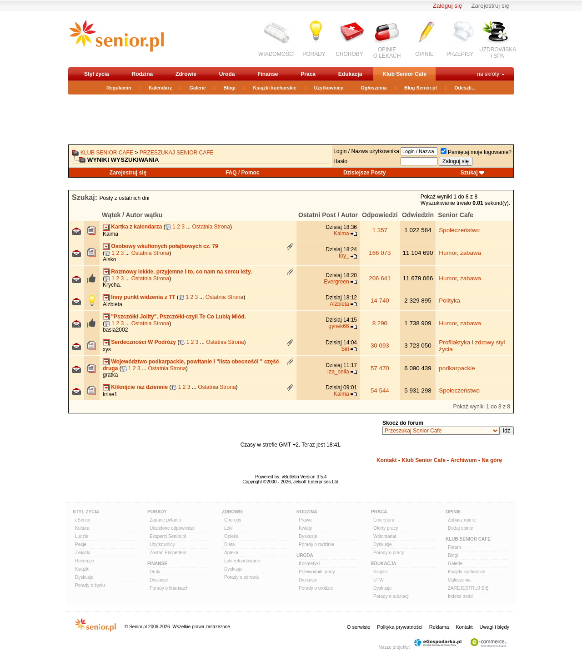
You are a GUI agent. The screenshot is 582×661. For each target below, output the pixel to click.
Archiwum (464, 460)
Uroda (227, 74)
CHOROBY (349, 54)
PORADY (314, 54)
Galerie (198, 87)
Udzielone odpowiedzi (172, 528)
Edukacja (350, 74)
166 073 (380, 252)
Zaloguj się (447, 5)
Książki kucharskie (274, 87)
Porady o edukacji (391, 596)
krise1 (110, 394)
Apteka (231, 552)
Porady (157, 511)
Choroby (232, 519)
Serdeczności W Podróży (143, 342)
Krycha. (112, 285)
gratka (110, 375)
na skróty (488, 74)
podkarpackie (457, 368)
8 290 (379, 323)
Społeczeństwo (459, 230)
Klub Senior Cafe (404, 74)
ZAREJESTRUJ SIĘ (468, 588)
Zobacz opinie (462, 519)
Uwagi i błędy (494, 627)
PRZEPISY (460, 54)
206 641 (380, 278)
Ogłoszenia (374, 87)
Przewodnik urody (317, 571)
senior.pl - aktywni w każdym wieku (116, 39)
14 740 (380, 300)
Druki (155, 571)
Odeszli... (465, 87)
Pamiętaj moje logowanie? (476, 152)
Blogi (229, 87)
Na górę (492, 460)
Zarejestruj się (490, 5)
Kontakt (386, 460)
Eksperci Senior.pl (168, 536)
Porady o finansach (169, 588)
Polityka (449, 300)
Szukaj (469, 172)
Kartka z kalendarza (136, 227)
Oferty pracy (385, 528)
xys (107, 349)
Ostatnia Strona (211, 227)
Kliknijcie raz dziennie (139, 387)
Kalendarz (160, 87)
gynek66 (338, 326)
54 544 (380, 390)
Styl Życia (86, 511)
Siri (345, 349)
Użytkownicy (328, 87)
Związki (82, 552)
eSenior (82, 519)
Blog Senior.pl (420, 87)
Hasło (340, 161)
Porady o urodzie (316, 588)
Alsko (109, 259)
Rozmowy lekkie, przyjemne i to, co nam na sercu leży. (181, 271)
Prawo (305, 519)
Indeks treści (460, 596)
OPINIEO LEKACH (387, 52)
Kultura (82, 528)
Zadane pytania (165, 519)
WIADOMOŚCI (276, 54)
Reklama (439, 627)
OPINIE (424, 54)
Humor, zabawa (460, 252)
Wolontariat (384, 536)
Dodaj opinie (460, 528)
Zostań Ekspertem (168, 552)
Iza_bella (338, 371)
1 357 (379, 230)
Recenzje (84, 560)
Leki (228, 528)
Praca (308, 74)
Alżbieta (112, 304)
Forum (454, 547)
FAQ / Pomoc (243, 172)
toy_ (344, 256)
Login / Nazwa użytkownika (366, 151)
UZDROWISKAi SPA (497, 52)
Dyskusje (84, 577)
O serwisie (358, 627)
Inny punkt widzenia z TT (143, 297)
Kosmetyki (309, 563)
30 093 (380, 345)
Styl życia (96, 74)
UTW (378, 579)
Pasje (80, 544)
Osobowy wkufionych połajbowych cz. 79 (164, 246)
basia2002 (115, 330)
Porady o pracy (388, 552)
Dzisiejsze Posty (364, 172)
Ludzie (81, 536)
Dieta (229, 544)
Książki (82, 569)
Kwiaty (305, 528)
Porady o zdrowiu (241, 577)
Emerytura (383, 519)
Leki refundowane (242, 560)
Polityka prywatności (399, 627)
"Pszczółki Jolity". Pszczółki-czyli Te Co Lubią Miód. (178, 316)
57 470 (380, 368)
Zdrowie (186, 74)
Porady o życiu (90, 585)
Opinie (453, 511)
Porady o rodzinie (316, 544)
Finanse (267, 74)
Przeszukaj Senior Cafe (177, 152)
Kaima (110, 234)
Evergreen (336, 281)
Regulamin (118, 87)
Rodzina (142, 74)
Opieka (231, 536)
